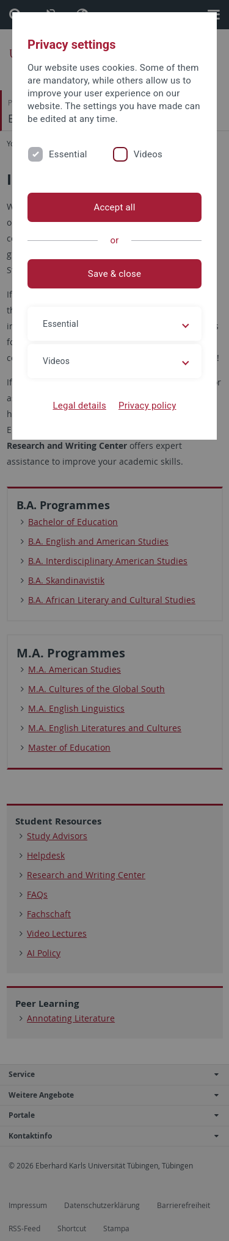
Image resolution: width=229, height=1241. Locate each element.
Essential (68, 154)
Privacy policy (147, 405)
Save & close (114, 273)
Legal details (79, 405)
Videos (148, 154)
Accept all (114, 207)
